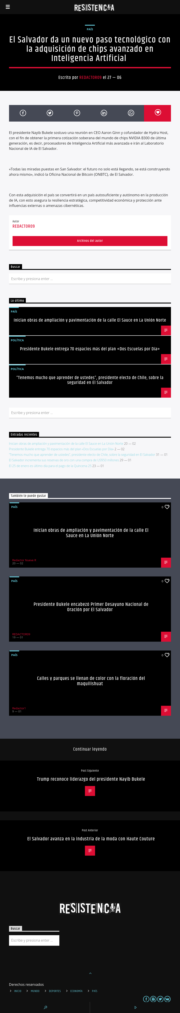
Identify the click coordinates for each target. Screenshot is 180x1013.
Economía (76, 991)
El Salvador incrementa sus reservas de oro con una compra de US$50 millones (64, 460)
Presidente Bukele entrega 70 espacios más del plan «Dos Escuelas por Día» (90, 349)
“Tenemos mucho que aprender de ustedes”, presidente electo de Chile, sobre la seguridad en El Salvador (90, 380)
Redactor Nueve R (24, 560)
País (90, 29)
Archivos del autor (90, 241)
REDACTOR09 (90, 77)
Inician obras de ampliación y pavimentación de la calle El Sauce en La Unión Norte (90, 320)
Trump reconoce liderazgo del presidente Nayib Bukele (91, 779)
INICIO (17, 991)
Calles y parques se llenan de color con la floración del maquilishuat (91, 681)
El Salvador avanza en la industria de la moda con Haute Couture (91, 839)
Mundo (35, 991)
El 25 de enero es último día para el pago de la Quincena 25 (50, 466)
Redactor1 (19, 708)
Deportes (55, 991)
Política (17, 340)
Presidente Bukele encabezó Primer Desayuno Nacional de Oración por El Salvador (91, 607)
